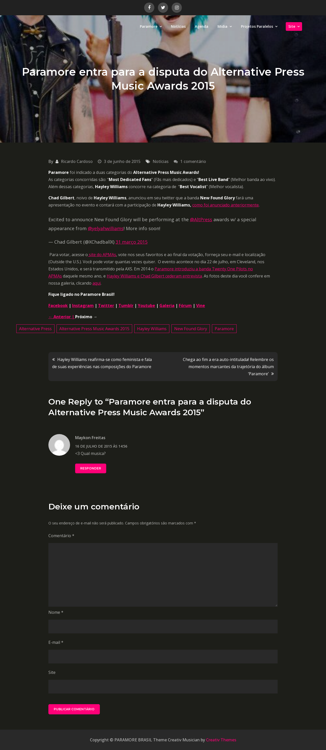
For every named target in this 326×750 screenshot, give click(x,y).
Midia (222, 26)
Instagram (83, 305)
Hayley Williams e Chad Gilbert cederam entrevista (154, 276)
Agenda (201, 26)
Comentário (61, 535)
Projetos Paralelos (257, 26)
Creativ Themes (221, 740)
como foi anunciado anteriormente (225, 205)
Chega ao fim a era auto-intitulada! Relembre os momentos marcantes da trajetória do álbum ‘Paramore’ (228, 367)
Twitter (106, 305)
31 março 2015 (131, 242)
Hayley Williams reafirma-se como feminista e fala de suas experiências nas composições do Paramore (102, 363)
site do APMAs (102, 254)
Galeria (166, 305)
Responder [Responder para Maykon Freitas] (90, 468)
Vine (200, 305)
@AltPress (201, 219)
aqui (96, 283)
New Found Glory (190, 328)
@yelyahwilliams (106, 228)
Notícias (178, 26)
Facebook (58, 305)
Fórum (185, 305)
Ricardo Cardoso (77, 161)
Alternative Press (35, 328)
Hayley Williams (152, 328)
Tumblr (125, 305)
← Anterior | (61, 317)
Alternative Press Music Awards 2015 (94, 328)
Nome (55, 612)
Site (291, 26)
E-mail (55, 642)
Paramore (148, 26)
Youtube (146, 305)
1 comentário (193, 161)
